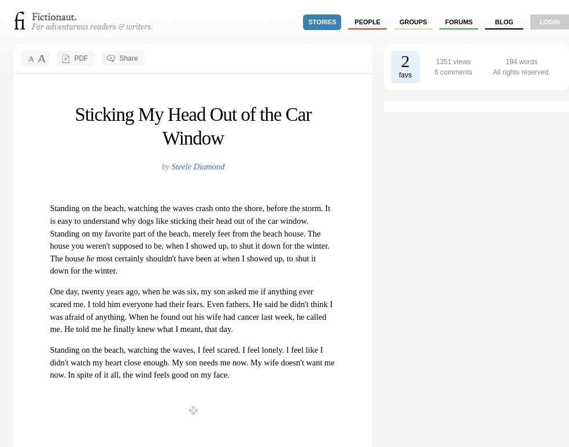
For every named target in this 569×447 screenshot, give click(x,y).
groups (413, 22)
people (367, 22)
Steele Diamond (198, 166)
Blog (504, 22)
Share (128, 58)
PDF (81, 58)
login (550, 22)
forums (459, 22)
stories (323, 22)
